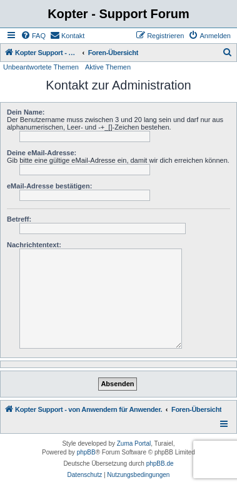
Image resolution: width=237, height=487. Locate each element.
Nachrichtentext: (34, 245)
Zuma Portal (134, 443)
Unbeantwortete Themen (41, 67)
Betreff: (19, 219)
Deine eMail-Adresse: (41, 152)
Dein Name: (26, 112)
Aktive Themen (108, 67)
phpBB (86, 452)
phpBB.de (160, 463)
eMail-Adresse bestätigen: (49, 186)
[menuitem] (33, 35)
